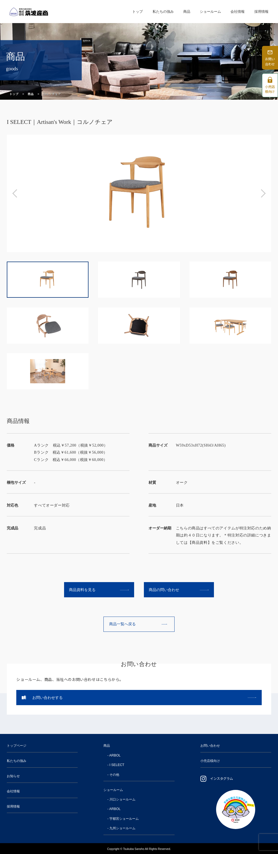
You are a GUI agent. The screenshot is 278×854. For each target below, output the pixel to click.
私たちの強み (163, 11)
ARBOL (115, 755)
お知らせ (13, 776)
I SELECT (116, 765)
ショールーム (210, 11)
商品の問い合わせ (164, 590)
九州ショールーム (122, 828)
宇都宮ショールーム (124, 819)
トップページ (16, 746)
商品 (186, 11)
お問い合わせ (210, 746)
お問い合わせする (47, 697)
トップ (137, 11)
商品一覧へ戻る (122, 624)
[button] (16, 193)
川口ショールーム (122, 799)
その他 (114, 775)
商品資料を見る (82, 590)
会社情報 (237, 11)
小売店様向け (210, 761)
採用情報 (261, 11)
